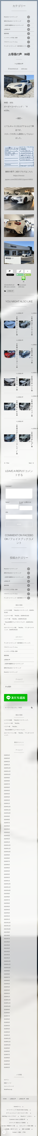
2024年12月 (7, 806)
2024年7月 (7, 822)
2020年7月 (7, 977)
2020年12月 (7, 961)
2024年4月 (7, 832)
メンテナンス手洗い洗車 (17, 37)
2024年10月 (7, 813)
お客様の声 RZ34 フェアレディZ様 (16, 441)
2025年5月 (7, 790)
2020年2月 (7, 993)
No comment (22, 285)
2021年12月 (7, 922)
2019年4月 (7, 1025)
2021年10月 (7, 929)
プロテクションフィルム (17, 42)
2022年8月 (7, 897)
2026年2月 (7, 761)
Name (7, 502)
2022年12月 (7, 884)
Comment (8, 486)
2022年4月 (7, 909)
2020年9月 (7, 971)
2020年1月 (7, 996)
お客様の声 (17, 29)
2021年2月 (7, 954)
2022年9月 (7, 893)
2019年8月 (7, 1012)
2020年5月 (7, 983)
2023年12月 (7, 845)
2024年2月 (7, 839)
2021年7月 (7, 938)
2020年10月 (7, 967)
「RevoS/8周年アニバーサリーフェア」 (15, 622)
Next (31, 463)
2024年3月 (7, 835)
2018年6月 (7, 1057)
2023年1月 (7, 880)
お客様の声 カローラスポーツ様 (16, 357)
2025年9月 (7, 777)
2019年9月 (7, 1009)
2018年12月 (7, 1038)
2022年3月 (7, 913)
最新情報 (17, 33)
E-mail (21, 502)
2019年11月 (7, 1003)
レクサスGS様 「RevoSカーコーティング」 (16, 610)
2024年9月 (7, 816)
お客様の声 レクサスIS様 (32, 327)
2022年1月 (7, 919)
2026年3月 (7, 758)
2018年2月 (7, 1067)
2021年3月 (7, 951)
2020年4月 (7, 987)
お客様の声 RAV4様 (32, 441)
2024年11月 (7, 810)
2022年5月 (7, 906)
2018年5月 (7, 1061)
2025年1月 (7, 803)
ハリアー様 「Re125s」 (11, 619)
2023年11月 (7, 848)
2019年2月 (7, 1032)
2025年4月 (7, 793)
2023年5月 (7, 867)
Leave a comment (10, 287)
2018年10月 (7, 1045)
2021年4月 (7, 948)
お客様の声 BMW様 (16, 410)
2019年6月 (7, 1019)
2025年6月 (7, 787)
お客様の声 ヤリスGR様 (16, 327)
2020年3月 (7, 990)
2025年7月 (7, 784)
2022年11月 (7, 887)
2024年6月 (7, 826)
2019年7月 (7, 1016)
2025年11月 (7, 771)
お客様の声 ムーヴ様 (32, 357)
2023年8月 (7, 858)
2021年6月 (7, 942)
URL (7, 512)
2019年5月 (7, 1022)
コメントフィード (9, 1086)
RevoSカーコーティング (17, 17)
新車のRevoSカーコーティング (17, 21)
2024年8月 (7, 819)
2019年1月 (7, 1035)
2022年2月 (7, 916)
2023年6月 (7, 864)
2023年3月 (7, 874)
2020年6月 (7, 980)
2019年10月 (7, 1006)
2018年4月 (7, 1064)
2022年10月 (7, 890)
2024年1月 (7, 842)
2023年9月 (7, 855)
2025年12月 (7, 768)
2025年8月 (7, 781)
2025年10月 (7, 774)
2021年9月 (7, 932)
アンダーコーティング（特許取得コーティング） (17, 46)
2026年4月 (7, 755)
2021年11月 (7, 925)
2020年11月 (7, 964)
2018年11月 (7, 1041)
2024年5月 (7, 829)
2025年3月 (7, 797)
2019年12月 (7, 1000)
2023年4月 (7, 871)
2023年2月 (7, 877)
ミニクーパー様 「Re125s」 (12, 615)
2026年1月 (7, 764)
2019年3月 (7, 1029)
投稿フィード (7, 1083)
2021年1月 (7, 958)
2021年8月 (7, 935)
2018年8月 (7, 1051)
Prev (6, 463)
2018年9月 (7, 1048)
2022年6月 (7, 903)
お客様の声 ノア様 (16, 385)
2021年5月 (7, 945)
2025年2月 (7, 800)
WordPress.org (8, 1089)
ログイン (6, 1079)
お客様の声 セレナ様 (32, 385)
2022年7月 (7, 900)
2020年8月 (7, 974)
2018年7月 (7, 1054)
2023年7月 (7, 861)
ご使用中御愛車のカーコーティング (17, 25)
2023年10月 (7, 851)
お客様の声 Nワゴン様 (32, 410)
